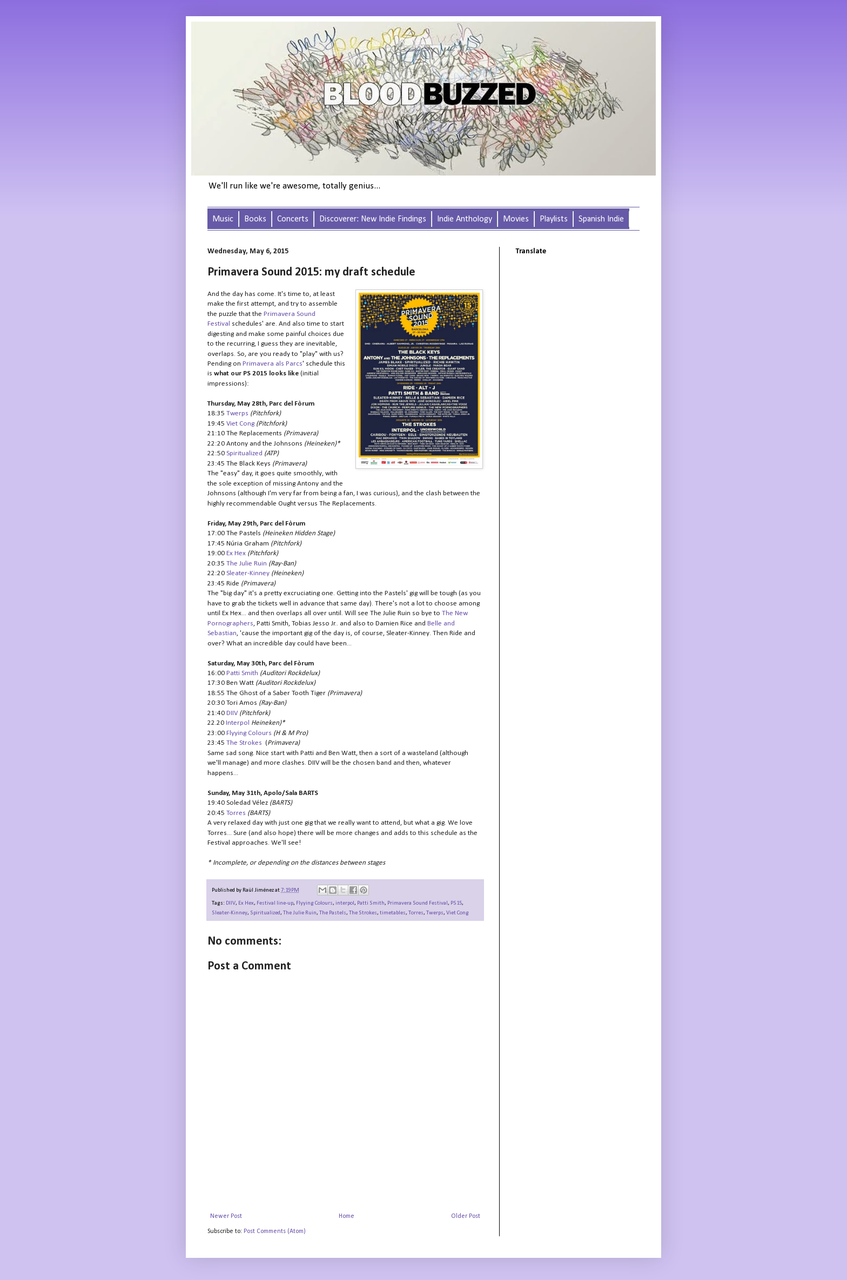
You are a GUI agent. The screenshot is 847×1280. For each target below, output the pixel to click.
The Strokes (363, 913)
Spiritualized (265, 913)
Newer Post (226, 1216)
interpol (344, 903)
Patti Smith (371, 903)
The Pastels (332, 913)
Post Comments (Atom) (275, 1231)
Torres (416, 913)
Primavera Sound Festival (417, 903)
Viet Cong (457, 913)
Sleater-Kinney (229, 913)
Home (346, 1216)
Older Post (465, 1216)
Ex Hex (246, 903)
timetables (393, 913)
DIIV (231, 903)
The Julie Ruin (246, 563)
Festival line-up (275, 903)
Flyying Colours (314, 903)
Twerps (434, 913)
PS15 (456, 903)
